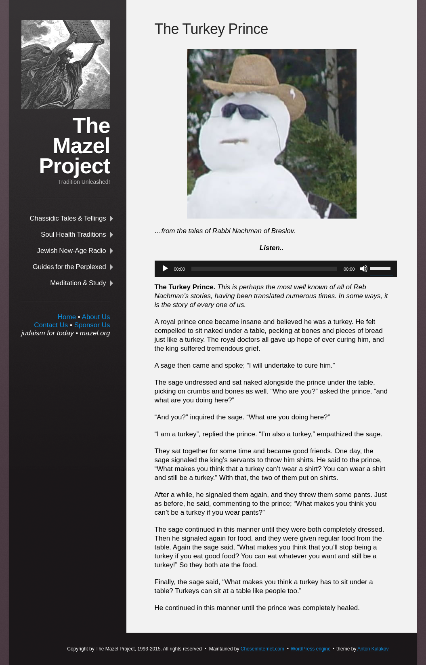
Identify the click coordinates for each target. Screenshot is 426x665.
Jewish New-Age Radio (71, 250)
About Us (96, 317)
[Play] (165, 269)
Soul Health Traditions (73, 234)
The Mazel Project (74, 145)
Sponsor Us (92, 325)
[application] (272, 269)
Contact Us (51, 325)
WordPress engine (311, 649)
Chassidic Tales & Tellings (68, 218)
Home (67, 317)
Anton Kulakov (372, 649)
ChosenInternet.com (262, 649)
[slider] (264, 269)
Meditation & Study (78, 282)
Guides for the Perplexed (69, 266)
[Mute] (364, 269)
